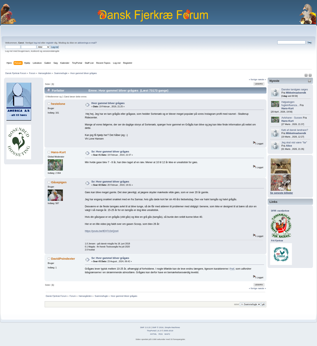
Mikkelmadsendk (296, 92)
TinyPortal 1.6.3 (154, 330)
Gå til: (236, 304)
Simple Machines (172, 327)
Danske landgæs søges (294, 89)
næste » (262, 79)
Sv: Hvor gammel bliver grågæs (110, 151)
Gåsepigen (59, 182)
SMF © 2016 (158, 327)
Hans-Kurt (287, 108)
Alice (289, 145)
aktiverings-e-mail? (87, 43)
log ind (37, 43)
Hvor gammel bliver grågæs (108, 103)
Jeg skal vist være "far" (294, 142)
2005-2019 (168, 330)
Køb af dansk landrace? (294, 130)
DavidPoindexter (63, 258)
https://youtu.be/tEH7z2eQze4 (101, 231)
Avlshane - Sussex (291, 117)
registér (50, 43)
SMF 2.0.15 (145, 327)
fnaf (232, 268)
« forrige (253, 79)
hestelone (58, 103)
